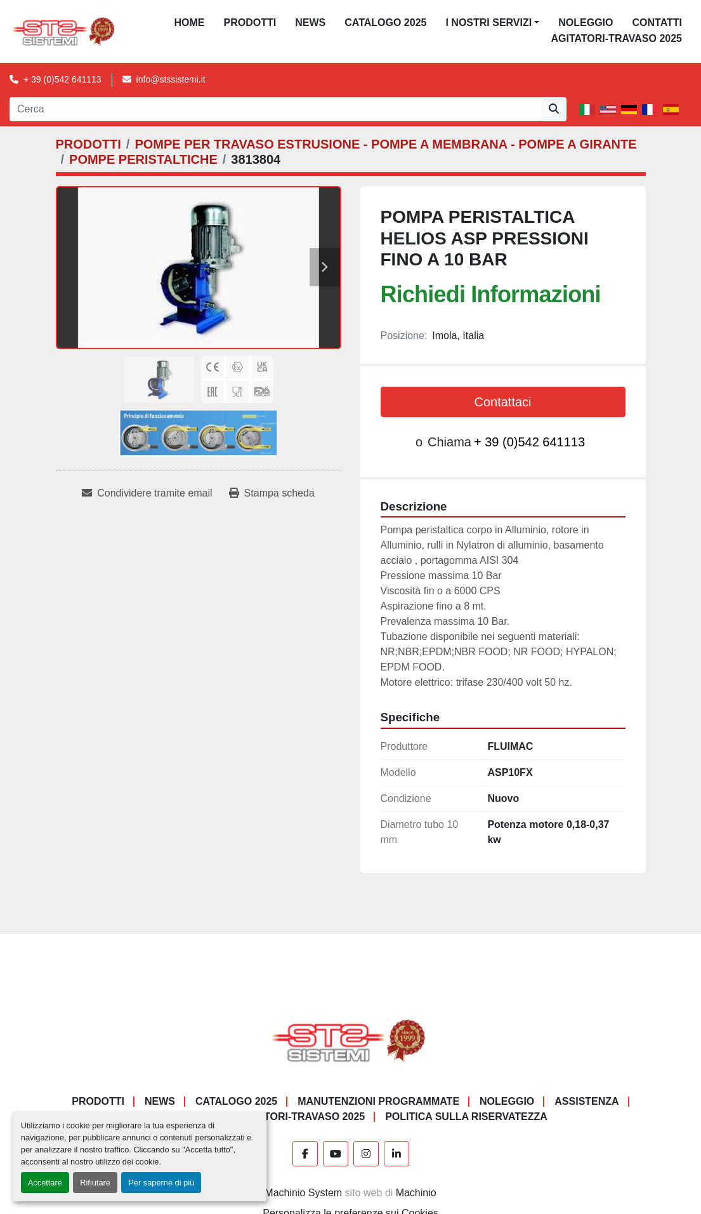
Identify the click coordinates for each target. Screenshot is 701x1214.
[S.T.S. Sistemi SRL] (350, 1039)
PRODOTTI (250, 22)
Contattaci (502, 402)
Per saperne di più (161, 1182)
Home (189, 22)
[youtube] (335, 1153)
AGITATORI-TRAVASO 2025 (616, 38)
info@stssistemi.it (171, 79)
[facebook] (305, 1153)
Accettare (45, 1182)
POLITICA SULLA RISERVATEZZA (466, 1116)
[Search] (275, 109)
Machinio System (303, 1192)
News (310, 22)
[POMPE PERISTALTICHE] (143, 159)
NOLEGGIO (585, 22)
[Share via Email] (147, 493)
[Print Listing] (272, 493)
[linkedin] (396, 1153)
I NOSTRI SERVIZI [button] (488, 22)
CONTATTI (657, 22)
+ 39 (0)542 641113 (62, 79)
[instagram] (366, 1153)
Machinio (416, 1192)
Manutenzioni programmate (378, 1101)
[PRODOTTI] (88, 144)
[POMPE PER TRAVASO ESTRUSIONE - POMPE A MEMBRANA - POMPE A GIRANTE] (385, 144)
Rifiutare (95, 1182)
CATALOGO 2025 (385, 22)
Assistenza (586, 1101)
